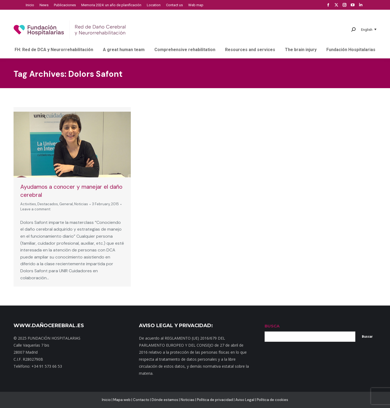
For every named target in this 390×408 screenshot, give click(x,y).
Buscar (367, 337)
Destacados (47, 204)
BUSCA (272, 326)
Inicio (106, 399)
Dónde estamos (165, 399)
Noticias (81, 204)
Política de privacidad (215, 399)
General (66, 204)
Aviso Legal (244, 399)
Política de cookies (272, 399)
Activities (28, 204)
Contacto (141, 399)
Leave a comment (35, 209)
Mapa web (122, 399)
